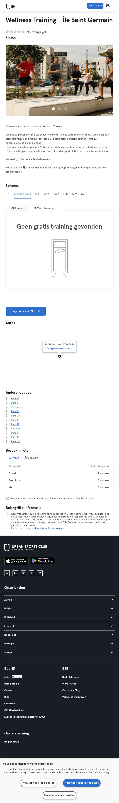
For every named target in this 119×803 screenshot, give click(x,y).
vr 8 (65, 194)
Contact (8, 690)
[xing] (40, 573)
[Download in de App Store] (16, 561)
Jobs (6, 677)
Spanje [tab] (58, 652)
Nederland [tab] (58, 635)
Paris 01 (15, 403)
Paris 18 (15, 398)
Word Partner (69, 684)
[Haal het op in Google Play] (43, 561)
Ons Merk (9, 703)
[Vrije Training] (43, 208)
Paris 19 (15, 437)
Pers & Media (11, 684)
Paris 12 (15, 420)
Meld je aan (95, 5)
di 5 (37, 194)
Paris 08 (15, 416)
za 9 (74, 194)
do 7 (56, 194)
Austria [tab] (58, 600)
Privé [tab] (14, 457)
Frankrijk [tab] (58, 626)
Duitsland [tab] (58, 617)
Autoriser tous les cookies (82, 783)
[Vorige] (8, 194)
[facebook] (31, 573)
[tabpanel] (59, 477)
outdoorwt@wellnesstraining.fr (47, 528)
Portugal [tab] (58, 644)
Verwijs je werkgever (74, 697)
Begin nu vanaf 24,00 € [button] (25, 311)
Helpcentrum (12, 742)
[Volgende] (92, 194)
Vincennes (17, 407)
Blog (6, 697)
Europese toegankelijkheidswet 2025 (24, 717)
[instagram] (7, 573)
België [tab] (58, 608)
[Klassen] (18, 208)
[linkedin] (15, 573)
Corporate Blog (71, 690)
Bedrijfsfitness (70, 677)
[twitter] (23, 573)
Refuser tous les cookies (38, 783)
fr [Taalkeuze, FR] (109, 5)
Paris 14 (15, 411)
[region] (59, 780)
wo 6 (46, 194)
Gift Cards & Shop (14, 710)
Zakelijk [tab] (31, 457)
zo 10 (84, 194)
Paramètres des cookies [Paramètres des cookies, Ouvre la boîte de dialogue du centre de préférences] (59, 795)
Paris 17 (15, 424)
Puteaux (15, 428)
